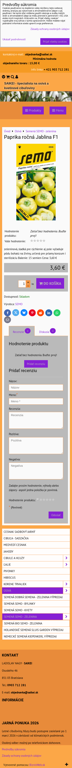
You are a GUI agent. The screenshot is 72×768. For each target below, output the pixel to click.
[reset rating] (37, 499)
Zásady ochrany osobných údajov (21, 755)
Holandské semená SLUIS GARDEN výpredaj (33, 630)
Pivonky (9, 571)
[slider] (38, 240)
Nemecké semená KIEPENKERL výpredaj (30, 636)
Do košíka (50, 283)
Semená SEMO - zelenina (37, 617)
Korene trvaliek (37, 584)
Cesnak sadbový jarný (19, 532)
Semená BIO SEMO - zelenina (23, 623)
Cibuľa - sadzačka (16, 538)
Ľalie (37, 564)
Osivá (37, 590)
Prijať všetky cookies (55, 41)
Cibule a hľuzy (37, 558)
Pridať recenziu (36, 364)
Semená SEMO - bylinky (19, 603)
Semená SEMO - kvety (18, 610)
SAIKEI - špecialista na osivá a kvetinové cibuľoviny (26, 86)
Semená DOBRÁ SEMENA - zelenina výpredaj (33, 597)
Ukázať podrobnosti (14, 39)
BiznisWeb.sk (37, 765)
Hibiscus (10, 577)
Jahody (8, 551)
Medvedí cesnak (15, 545)
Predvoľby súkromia (13, 749)
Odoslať (55, 515)
